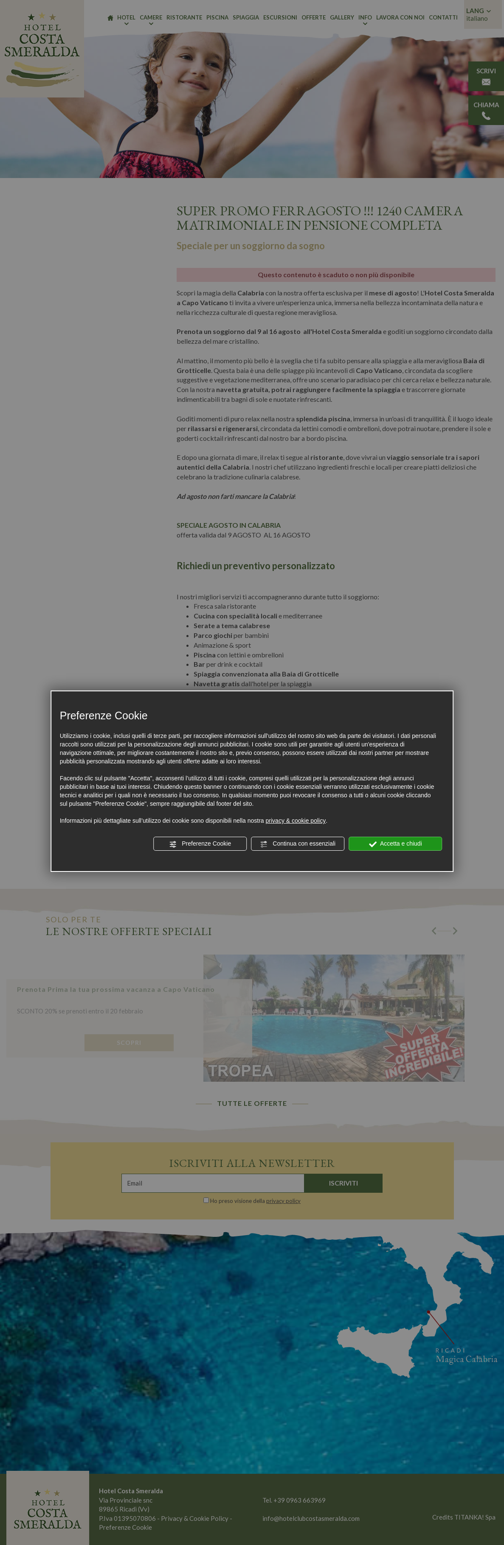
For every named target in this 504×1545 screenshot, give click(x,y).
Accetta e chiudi (395, 844)
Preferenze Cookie (200, 844)
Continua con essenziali (297, 844)
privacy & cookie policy (296, 820)
